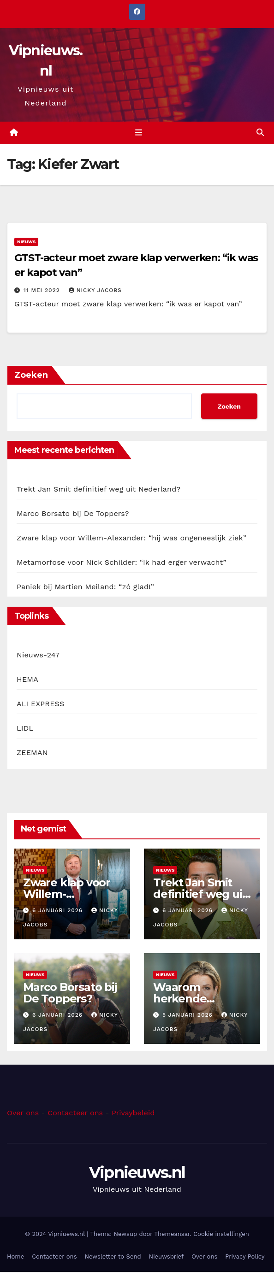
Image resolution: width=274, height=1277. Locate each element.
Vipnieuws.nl (137, 1172)
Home (15, 1256)
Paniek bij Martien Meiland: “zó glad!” (85, 586)
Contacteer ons (75, 1112)
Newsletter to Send (113, 1256)
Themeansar (172, 1233)
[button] (260, 132)
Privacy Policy (244, 1256)
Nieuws (26, 241)
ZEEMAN (32, 752)
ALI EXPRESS (40, 703)
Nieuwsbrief (166, 1256)
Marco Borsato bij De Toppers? (73, 513)
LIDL (25, 728)
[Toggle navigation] (138, 133)
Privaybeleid (133, 1112)
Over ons (23, 1112)
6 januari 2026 (58, 910)
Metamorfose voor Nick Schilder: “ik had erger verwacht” (121, 562)
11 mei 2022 (43, 290)
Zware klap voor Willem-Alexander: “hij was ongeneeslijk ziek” (131, 537)
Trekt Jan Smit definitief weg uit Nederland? (98, 489)
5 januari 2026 (188, 1015)
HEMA (27, 679)
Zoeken (31, 375)
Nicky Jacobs (95, 290)
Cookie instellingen (221, 1233)
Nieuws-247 (38, 654)
